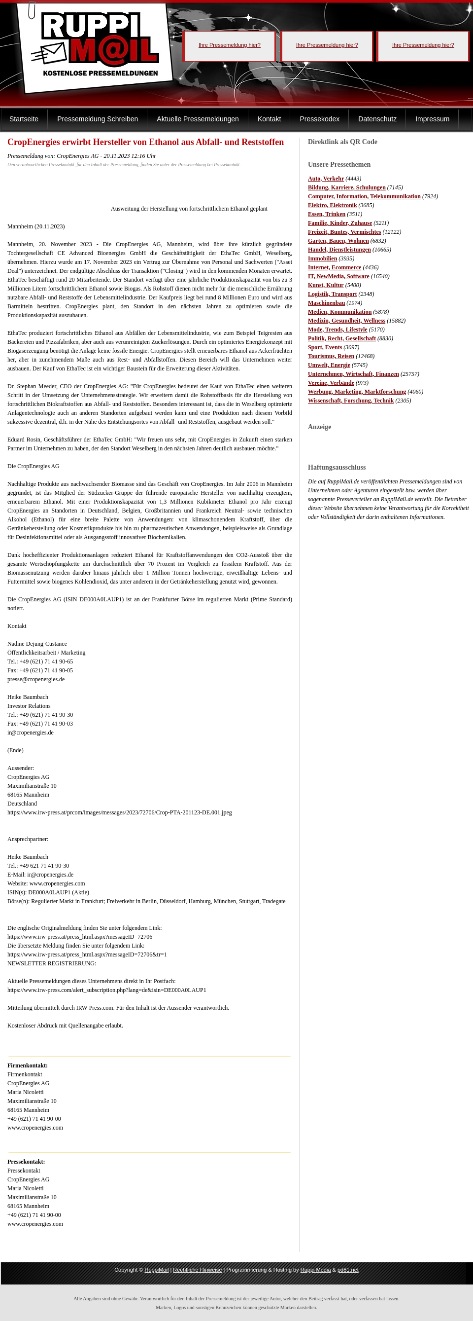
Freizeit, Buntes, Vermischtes (344, 231)
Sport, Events (325, 347)
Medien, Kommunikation (340, 311)
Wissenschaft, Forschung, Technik (351, 400)
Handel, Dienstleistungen (339, 249)
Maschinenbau (326, 302)
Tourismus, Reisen (331, 356)
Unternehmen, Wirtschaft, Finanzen (353, 373)
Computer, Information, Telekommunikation (364, 196)
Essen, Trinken (326, 214)
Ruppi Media (316, 1270)
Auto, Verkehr (326, 178)
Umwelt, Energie (329, 365)
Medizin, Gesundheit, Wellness (346, 320)
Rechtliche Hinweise (197, 1270)
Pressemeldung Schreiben (97, 119)
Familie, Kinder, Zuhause (340, 223)
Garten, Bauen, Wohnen (338, 240)
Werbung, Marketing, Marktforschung (357, 391)
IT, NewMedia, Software (339, 276)
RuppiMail (156, 1270)
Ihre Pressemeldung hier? (230, 45)
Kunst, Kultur (326, 285)
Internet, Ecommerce (334, 267)
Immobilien (322, 258)
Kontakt (269, 119)
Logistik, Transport (332, 294)
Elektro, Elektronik (332, 205)
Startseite (23, 119)
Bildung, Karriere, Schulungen (347, 187)
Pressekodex (319, 119)
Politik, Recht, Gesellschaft (342, 338)
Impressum (432, 119)
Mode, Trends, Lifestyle (338, 329)
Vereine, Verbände (331, 382)
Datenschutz (377, 119)
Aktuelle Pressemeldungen (198, 119)
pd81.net (348, 1270)
